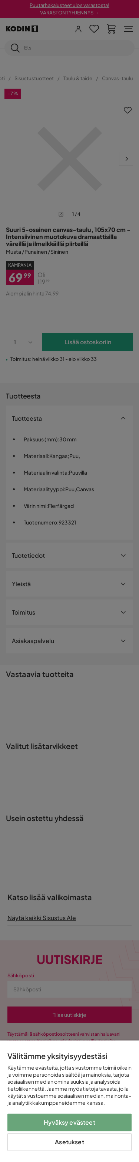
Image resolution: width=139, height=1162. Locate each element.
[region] (69, 1101)
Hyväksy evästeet (69, 1122)
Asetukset (69, 1142)
